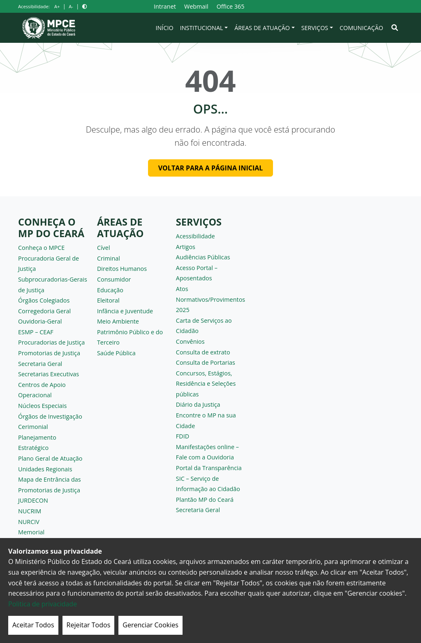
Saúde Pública (116, 353)
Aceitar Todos (33, 624)
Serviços (314, 28)
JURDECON (33, 500)
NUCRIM (29, 511)
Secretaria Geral (40, 364)
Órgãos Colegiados (43, 300)
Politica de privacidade (42, 603)
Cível (103, 248)
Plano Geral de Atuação (50, 458)
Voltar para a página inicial (210, 167)
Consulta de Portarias (205, 362)
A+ (57, 6)
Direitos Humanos (122, 269)
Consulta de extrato (203, 352)
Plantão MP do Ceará (205, 499)
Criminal (108, 258)
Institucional (201, 28)
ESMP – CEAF (35, 332)
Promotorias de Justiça (49, 353)
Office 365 (231, 6)
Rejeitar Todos (89, 624)
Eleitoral (108, 300)
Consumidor (114, 279)
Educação (110, 290)
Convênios (190, 341)
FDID (182, 436)
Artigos (185, 247)
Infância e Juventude (125, 311)
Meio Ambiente (118, 321)
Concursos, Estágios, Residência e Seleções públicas (206, 383)
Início (164, 28)
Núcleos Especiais (42, 406)
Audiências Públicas (203, 257)
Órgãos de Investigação (50, 416)
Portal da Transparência (209, 468)
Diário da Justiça (198, 404)
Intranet (165, 6)
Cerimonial (33, 427)
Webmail (196, 6)
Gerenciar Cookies (150, 624)
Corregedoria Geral (44, 311)
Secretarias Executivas (48, 374)
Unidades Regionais (45, 469)
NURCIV (28, 522)
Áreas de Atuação (262, 28)
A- (71, 6)
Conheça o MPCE (41, 248)
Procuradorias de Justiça (51, 342)
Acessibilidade (195, 236)
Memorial (31, 532)
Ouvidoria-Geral (40, 321)
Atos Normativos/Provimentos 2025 (210, 299)
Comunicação (361, 28)
